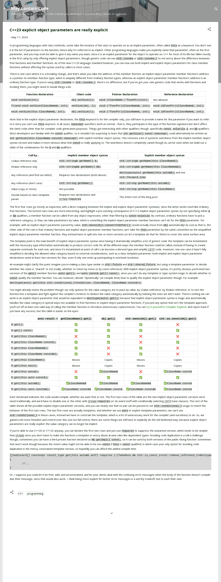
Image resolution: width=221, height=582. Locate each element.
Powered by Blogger (110, 566)
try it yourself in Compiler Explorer (166, 291)
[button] (209, 29)
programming (35, 467)
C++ (20, 467)
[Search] (216, 9)
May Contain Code (30, 8)
